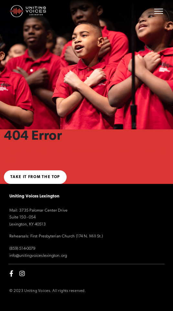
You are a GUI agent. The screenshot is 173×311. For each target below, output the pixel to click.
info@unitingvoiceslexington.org (38, 256)
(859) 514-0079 (22, 248)
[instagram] (22, 273)
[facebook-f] (11, 273)
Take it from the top (35, 177)
